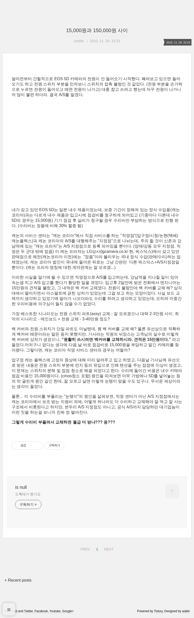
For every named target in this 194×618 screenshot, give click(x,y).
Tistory (158, 611)
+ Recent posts (17, 580)
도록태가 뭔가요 (28, 494)
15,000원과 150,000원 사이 (97, 30)
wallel (186, 611)
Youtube (55, 611)
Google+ (68, 611)
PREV (84, 548)
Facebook (41, 611)
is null (21, 487)
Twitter (28, 611)
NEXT (108, 548)
